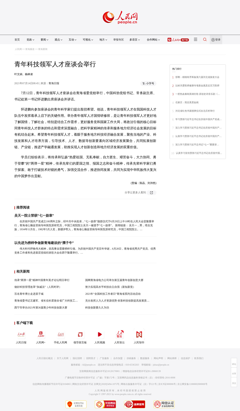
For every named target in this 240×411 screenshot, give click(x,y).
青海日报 (54, 83)
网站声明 (158, 358)
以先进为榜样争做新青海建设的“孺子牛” (44, 243)
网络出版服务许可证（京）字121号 (139, 384)
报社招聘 (77, 358)
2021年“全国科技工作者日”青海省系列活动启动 (112, 293)
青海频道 (30, 49)
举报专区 (118, 39)
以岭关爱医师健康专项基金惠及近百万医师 (197, 85)
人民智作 (139, 336)
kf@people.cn (88, 365)
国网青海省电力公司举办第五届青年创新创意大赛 (114, 280)
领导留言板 (80, 336)
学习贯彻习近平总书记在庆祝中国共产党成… (198, 119)
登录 (218, 39)
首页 (17, 39)
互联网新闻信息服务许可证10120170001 (99, 371)
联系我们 (198, 358)
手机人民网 (60, 336)
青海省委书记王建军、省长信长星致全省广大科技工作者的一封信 (52, 300)
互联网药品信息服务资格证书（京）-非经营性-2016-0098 (146, 377)
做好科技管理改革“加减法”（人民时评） (38, 286)
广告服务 (104, 358)
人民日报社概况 (45, 358)
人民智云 (119, 336)
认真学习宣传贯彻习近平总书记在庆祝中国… (199, 153)
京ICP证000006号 (167, 384)
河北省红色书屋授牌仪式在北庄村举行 (195, 111)
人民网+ (41, 336)
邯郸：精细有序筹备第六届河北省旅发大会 (197, 77)
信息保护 (185, 358)
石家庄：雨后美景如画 (187, 102)
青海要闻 (42, 49)
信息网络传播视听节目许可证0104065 (52, 384)
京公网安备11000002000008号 (192, 384)
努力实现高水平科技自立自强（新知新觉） (110, 286)
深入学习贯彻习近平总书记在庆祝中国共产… (198, 128)
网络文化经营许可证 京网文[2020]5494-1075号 (95, 384)
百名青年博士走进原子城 (28, 293)
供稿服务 (131, 358)
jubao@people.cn (161, 365)
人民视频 (100, 336)
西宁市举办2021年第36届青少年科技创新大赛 (40, 307)
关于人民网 (62, 358)
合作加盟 (118, 358)
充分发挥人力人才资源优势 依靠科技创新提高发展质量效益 (120, 300)
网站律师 (172, 358)
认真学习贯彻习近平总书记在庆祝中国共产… (198, 136)
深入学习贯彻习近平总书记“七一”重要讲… (197, 144)
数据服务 (144, 358)
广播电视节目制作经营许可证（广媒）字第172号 (90, 377)
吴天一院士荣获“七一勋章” (34, 215)
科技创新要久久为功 (97, 307)
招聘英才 (90, 358)
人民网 (18, 49)
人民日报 (21, 336)
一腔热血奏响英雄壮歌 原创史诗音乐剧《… (197, 94)
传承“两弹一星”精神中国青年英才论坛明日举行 (42, 280)
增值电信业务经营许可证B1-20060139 (142, 371)
